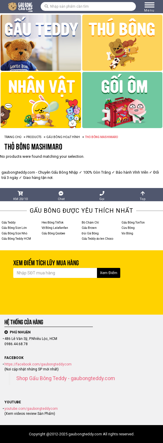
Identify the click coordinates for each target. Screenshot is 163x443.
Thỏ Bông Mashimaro (33, 147)
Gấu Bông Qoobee (53, 233)
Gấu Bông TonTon (133, 222)
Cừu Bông (128, 227)
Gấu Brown (89, 227)
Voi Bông (127, 233)
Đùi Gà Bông (90, 233)
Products (33, 137)
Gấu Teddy (8, 222)
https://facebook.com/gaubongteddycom (38, 364)
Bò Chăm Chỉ (90, 222)
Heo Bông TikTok (52, 222)
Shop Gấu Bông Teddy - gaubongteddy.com (65, 378)
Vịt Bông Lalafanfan (55, 227)
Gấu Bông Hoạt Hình (63, 137)
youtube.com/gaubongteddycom (31, 409)
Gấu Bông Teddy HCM (16, 238)
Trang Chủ (12, 137)
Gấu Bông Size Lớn (14, 227)
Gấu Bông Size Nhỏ (14, 233)
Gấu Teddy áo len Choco (97, 238)
